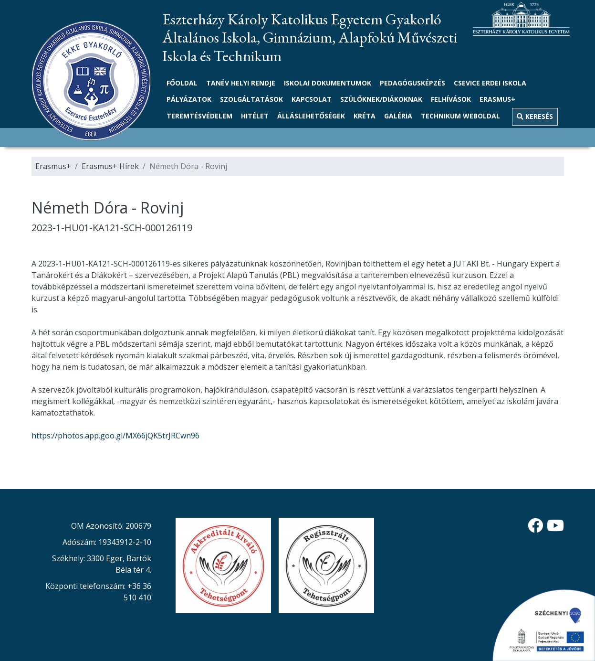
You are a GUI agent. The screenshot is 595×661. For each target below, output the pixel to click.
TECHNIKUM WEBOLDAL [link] (460, 115)
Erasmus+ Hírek (110, 166)
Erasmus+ (53, 166)
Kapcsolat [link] (312, 99)
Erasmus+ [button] (497, 99)
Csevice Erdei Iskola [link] (490, 82)
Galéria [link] (398, 115)
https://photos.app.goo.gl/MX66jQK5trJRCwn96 (115, 435)
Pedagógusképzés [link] (412, 82)
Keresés (535, 116)
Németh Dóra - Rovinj (188, 166)
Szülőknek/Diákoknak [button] (381, 99)
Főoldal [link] (182, 82)
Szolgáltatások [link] (251, 99)
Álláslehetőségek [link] (311, 115)
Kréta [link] (365, 115)
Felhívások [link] (451, 99)
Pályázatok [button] (189, 99)
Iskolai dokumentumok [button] (327, 82)
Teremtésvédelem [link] (199, 115)
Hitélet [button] (255, 115)
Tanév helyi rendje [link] (240, 82)
